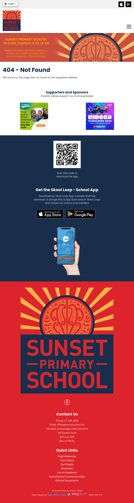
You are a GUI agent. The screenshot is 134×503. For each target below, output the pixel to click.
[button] (10, 4)
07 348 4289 (71, 420)
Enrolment (67, 468)
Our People (67, 464)
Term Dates (67, 460)
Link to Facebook (67, 472)
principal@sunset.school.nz (72, 428)
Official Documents (67, 480)
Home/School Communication (67, 476)
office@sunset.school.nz (71, 424)
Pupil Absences (67, 456)
